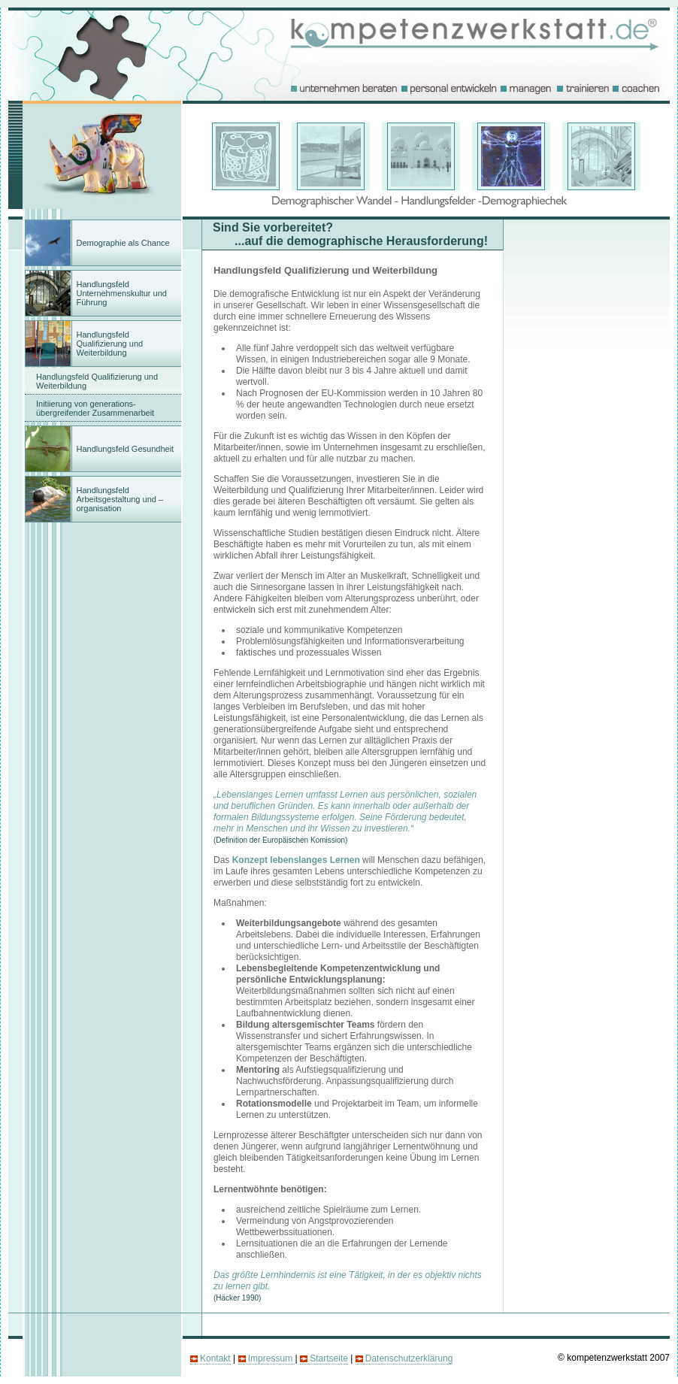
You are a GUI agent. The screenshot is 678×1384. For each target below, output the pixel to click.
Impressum (271, 1358)
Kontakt (215, 1358)
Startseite (329, 1358)
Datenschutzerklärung (409, 1358)
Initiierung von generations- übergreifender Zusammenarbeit (95, 408)
